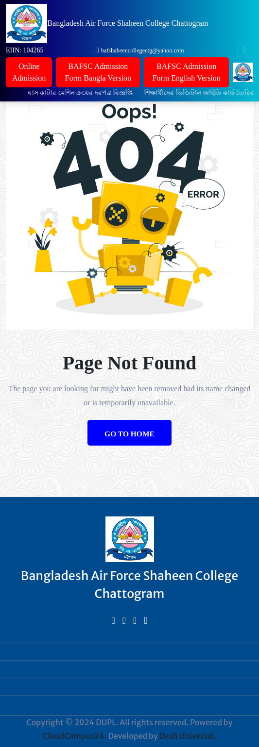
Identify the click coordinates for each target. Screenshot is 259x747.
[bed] (113, 620)
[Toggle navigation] (245, 50)
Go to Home (129, 434)
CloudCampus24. (74, 736)
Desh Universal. (187, 736)
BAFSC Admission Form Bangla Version (98, 72)
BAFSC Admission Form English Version (187, 72)
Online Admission (29, 72)
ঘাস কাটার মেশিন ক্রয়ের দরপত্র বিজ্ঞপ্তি (85, 93)
